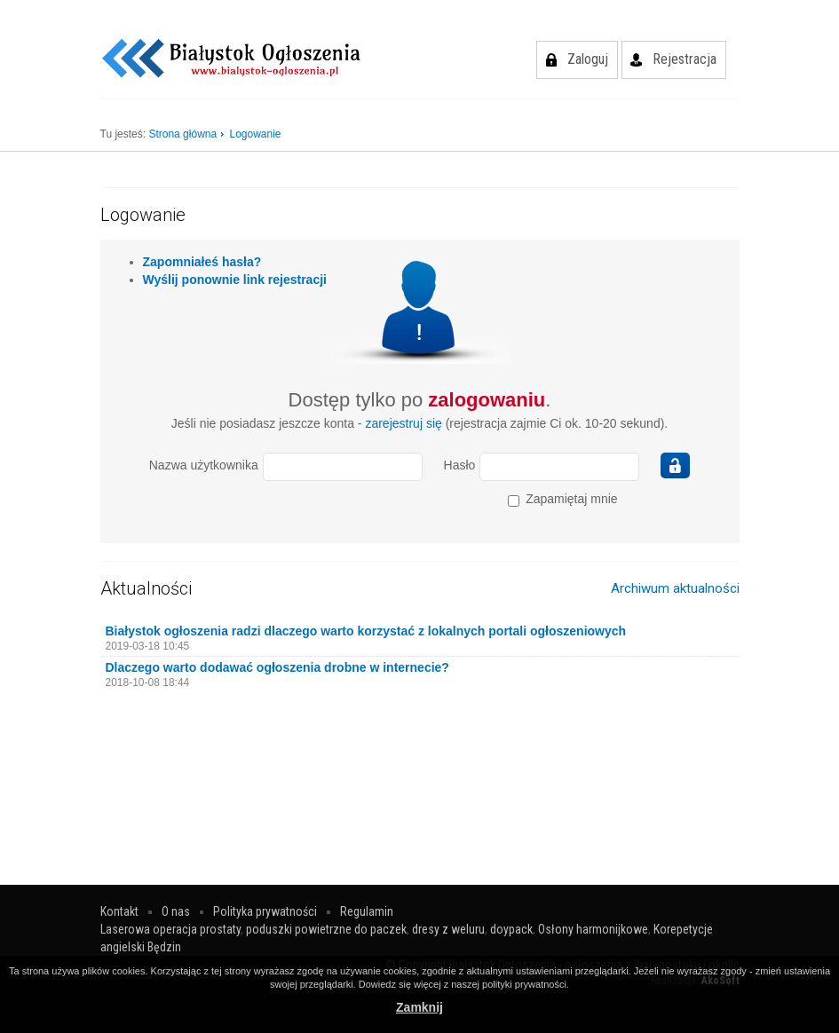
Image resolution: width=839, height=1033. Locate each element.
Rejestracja (684, 59)
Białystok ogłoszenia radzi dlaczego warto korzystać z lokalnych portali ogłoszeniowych (366, 631)
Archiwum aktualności (675, 588)
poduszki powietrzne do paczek (326, 929)
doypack (511, 929)
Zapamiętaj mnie (562, 499)
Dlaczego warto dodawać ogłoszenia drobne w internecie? (277, 667)
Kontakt (119, 911)
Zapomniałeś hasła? (202, 262)
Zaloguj (587, 59)
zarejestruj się (403, 423)
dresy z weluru (448, 929)
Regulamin (366, 911)
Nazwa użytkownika (203, 465)
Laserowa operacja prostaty (170, 929)
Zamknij (419, 1007)
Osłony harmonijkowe (593, 929)
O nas (176, 911)
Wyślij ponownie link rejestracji (235, 279)
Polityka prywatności (265, 911)
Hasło (460, 465)
